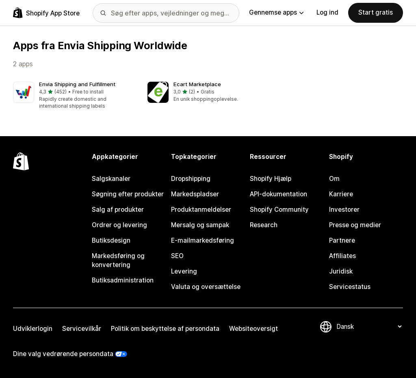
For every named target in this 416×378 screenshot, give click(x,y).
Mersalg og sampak (200, 225)
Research (263, 225)
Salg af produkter (118, 209)
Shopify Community (279, 209)
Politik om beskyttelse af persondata (165, 328)
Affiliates (342, 256)
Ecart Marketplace (197, 84)
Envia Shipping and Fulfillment (77, 84)
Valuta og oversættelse (205, 287)
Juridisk (341, 271)
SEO (177, 256)
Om (334, 178)
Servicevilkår (81, 328)
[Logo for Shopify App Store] (46, 12)
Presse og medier (355, 225)
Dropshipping (190, 178)
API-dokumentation (278, 194)
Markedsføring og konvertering (118, 260)
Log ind (327, 12)
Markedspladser (195, 194)
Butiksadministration (123, 280)
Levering (184, 271)
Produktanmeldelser (201, 209)
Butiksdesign (111, 240)
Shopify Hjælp (270, 178)
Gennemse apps (276, 12)
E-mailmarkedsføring (202, 240)
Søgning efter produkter (128, 194)
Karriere (341, 194)
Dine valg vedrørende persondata (63, 354)
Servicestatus (349, 287)
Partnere (342, 240)
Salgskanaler (111, 178)
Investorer (344, 209)
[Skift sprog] (369, 326)
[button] (73, 96)
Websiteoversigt (253, 328)
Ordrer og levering (119, 225)
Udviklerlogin (32, 328)
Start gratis (375, 12)
